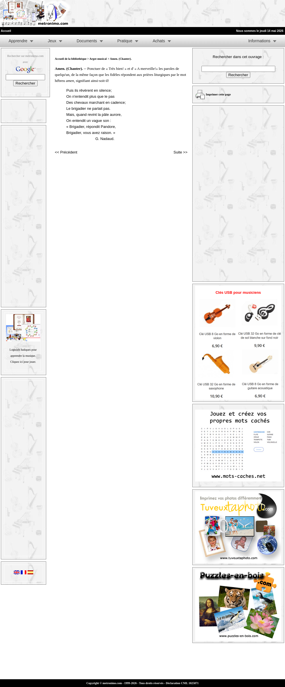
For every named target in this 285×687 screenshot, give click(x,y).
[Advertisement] (214, 13)
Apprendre (18, 41)
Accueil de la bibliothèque (70, 58)
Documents (87, 41)
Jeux (52, 41)
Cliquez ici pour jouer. (23, 361)
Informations (259, 41)
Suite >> (180, 152)
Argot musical (97, 58)
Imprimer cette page (218, 94)
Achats (159, 41)
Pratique (124, 41)
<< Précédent (66, 152)
